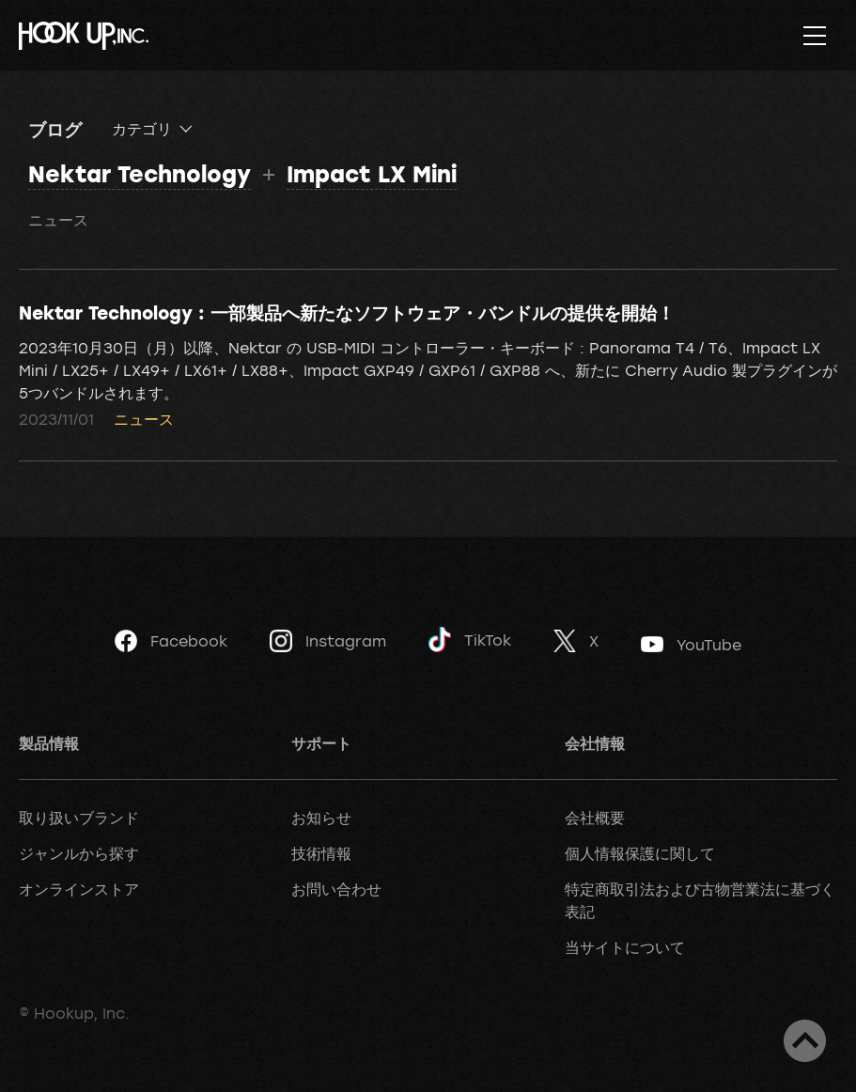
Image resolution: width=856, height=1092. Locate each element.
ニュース (58, 220)
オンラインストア (79, 889)
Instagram (328, 641)
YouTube (691, 644)
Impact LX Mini (372, 173)
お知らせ (321, 817)
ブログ (55, 129)
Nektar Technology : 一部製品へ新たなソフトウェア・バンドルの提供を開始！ (347, 312)
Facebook (171, 641)
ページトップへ (805, 1041)
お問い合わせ (336, 889)
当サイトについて (625, 947)
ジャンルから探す (79, 853)
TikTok (469, 639)
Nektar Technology (139, 173)
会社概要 (595, 817)
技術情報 (321, 853)
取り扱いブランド (79, 817)
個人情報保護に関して (640, 853)
